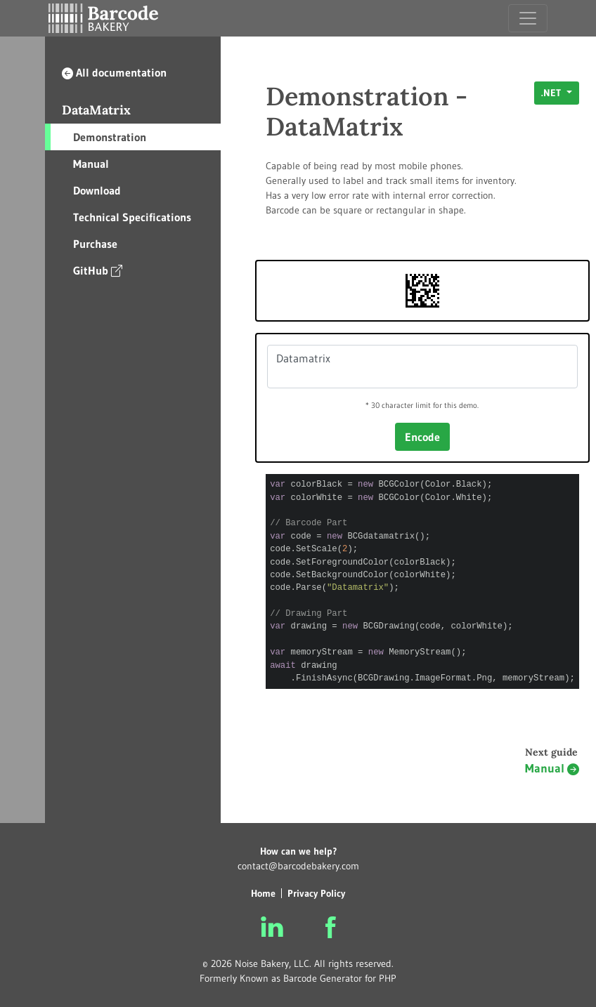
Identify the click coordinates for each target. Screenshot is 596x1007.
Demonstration (109, 137)
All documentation (114, 72)
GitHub (97, 270)
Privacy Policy (316, 893)
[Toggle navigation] (528, 18)
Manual (91, 164)
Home (263, 893)
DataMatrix (96, 110)
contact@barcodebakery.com (298, 866)
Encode (422, 437)
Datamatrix (422, 366)
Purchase (95, 244)
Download (97, 190)
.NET (552, 92)
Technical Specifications (132, 217)
